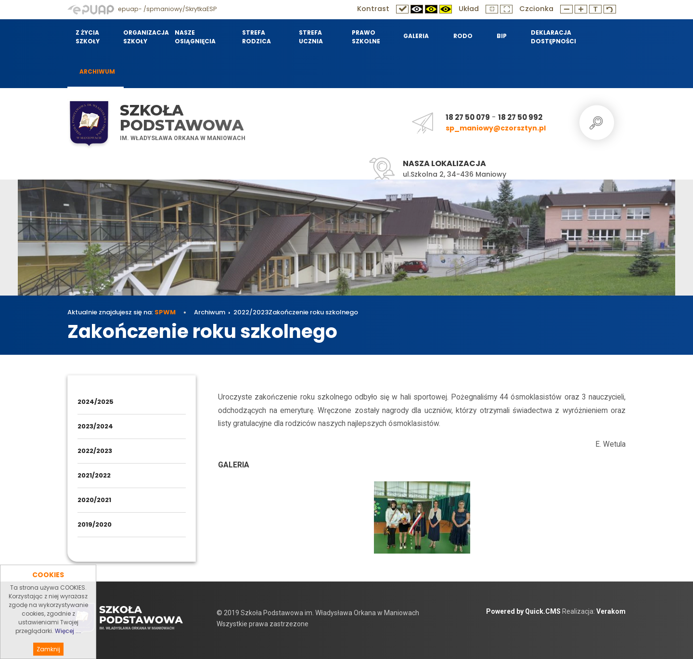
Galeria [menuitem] (416, 36)
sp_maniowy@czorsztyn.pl (496, 128)
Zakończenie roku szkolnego (313, 312)
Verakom (611, 611)
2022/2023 (251, 312)
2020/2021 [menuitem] (94, 499)
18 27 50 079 (468, 117)
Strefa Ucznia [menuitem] (311, 36)
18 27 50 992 (520, 117)
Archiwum (209, 312)
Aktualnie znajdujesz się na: (121, 312)
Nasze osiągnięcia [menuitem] (195, 36)
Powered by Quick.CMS (523, 611)
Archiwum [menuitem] (97, 71)
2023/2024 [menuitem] (95, 426)
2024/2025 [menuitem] (95, 401)
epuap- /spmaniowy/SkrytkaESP (142, 9)
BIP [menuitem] (502, 36)
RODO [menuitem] (463, 36)
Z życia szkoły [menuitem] (88, 36)
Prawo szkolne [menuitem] (366, 36)
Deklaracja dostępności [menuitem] (553, 36)
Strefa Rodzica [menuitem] (256, 36)
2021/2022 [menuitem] (94, 475)
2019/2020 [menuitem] (94, 524)
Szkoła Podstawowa (182, 117)
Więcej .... (68, 642)
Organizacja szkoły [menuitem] (143, 36)
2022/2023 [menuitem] (94, 450)
